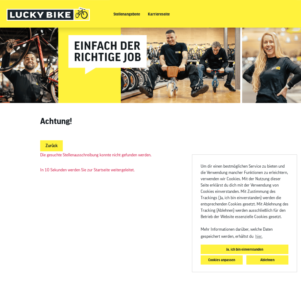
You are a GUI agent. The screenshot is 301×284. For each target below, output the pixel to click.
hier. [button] (258, 236)
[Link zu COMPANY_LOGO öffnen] (48, 14)
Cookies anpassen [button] (221, 260)
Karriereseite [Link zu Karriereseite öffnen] (159, 14)
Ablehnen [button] (267, 260)
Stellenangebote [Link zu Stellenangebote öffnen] (126, 14)
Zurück (51, 146)
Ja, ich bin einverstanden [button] (244, 249)
